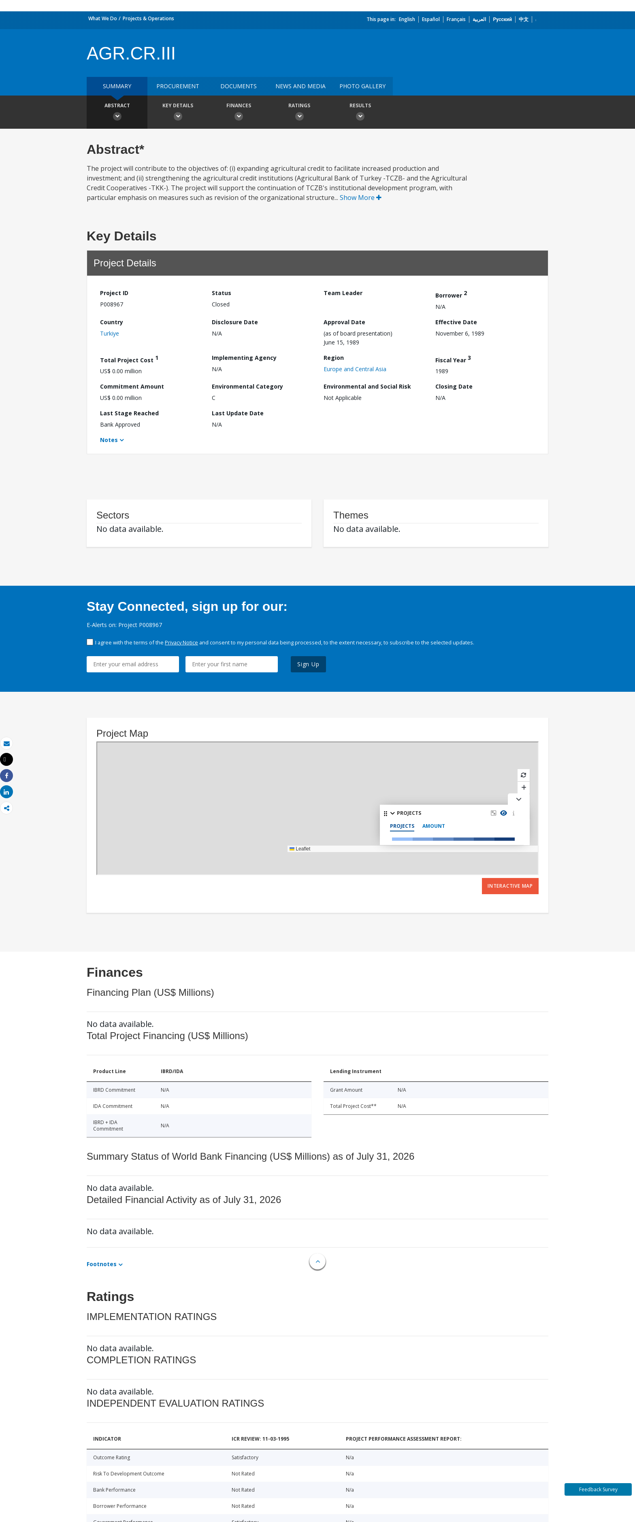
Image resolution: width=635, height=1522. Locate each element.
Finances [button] (238, 113)
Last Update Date (238, 413)
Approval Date (344, 322)
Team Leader (343, 293)
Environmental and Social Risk (367, 386)
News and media (300, 86)
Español (431, 19)
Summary (117, 86)
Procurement (177, 86)
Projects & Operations (148, 18)
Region (334, 357)
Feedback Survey (598, 1489)
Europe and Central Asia (355, 369)
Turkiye (109, 333)
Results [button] (360, 113)
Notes (109, 440)
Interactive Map (510, 885)
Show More (360, 197)
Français (456, 19)
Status (221, 293)
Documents (238, 86)
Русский (502, 19)
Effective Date (456, 322)
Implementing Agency (244, 357)
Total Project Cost (129, 359)
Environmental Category (247, 386)
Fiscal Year (453, 359)
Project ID (114, 293)
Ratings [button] (299, 113)
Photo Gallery (362, 86)
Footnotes (102, 1264)
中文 (523, 19)
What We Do (102, 18)
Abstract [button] (117, 113)
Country (111, 322)
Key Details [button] (178, 113)
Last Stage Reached (129, 413)
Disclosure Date (235, 322)
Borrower (451, 294)
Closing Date (454, 386)
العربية (479, 19)
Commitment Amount (132, 386)
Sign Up (308, 664)
